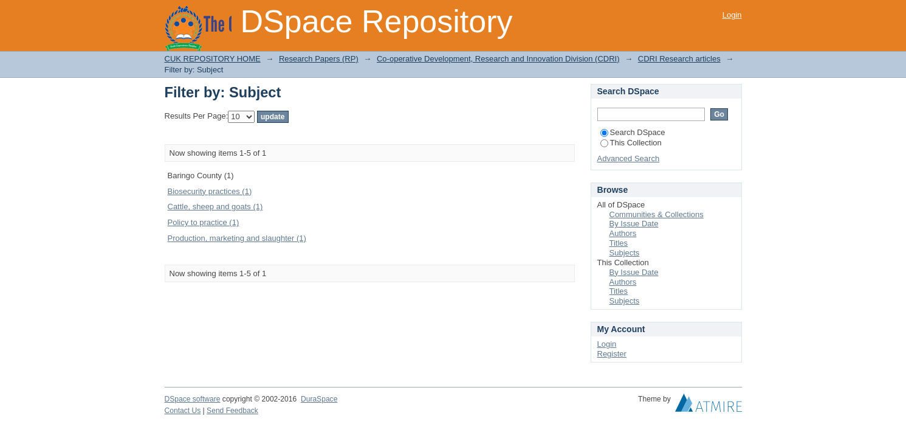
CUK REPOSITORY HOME (213, 58)
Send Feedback (232, 410)
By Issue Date (634, 223)
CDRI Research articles (679, 58)
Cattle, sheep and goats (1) (215, 206)
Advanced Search (628, 158)
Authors (623, 233)
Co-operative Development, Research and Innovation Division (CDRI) (498, 58)
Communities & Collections (656, 214)
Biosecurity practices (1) (210, 191)
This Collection (631, 142)
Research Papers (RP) (319, 58)
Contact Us (183, 410)
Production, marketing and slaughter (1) (237, 238)
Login (732, 14)
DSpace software (193, 399)
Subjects (624, 252)
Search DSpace (632, 132)
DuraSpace (319, 399)
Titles (618, 243)
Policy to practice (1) (203, 222)
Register (611, 353)
